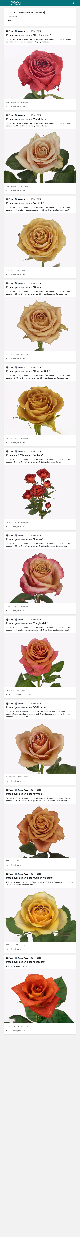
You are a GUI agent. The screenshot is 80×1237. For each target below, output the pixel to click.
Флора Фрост (22, 31)
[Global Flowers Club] (17, 3)
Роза (9, 20)
